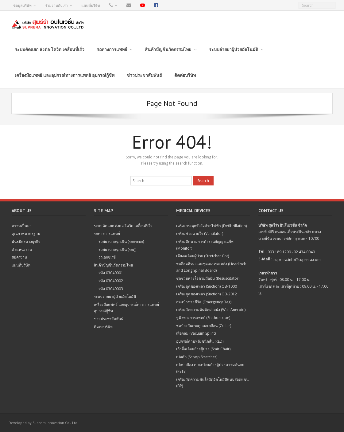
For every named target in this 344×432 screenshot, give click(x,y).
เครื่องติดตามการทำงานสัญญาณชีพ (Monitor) (205, 245)
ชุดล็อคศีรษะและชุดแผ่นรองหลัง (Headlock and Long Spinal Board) (211, 267)
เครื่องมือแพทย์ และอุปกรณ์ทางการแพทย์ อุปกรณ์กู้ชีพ (126, 308)
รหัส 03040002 (111, 280)
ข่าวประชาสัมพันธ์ (108, 318)
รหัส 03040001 (111, 272)
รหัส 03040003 (111, 288)
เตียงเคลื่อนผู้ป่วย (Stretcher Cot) (202, 256)
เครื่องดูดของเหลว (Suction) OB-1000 (206, 286)
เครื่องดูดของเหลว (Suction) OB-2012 (206, 294)
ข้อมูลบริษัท (22, 5)
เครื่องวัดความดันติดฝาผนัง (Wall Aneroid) (210, 309)
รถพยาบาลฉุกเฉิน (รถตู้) (117, 249)
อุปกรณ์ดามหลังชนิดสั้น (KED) (199, 341)
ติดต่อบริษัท (103, 326)
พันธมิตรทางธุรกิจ (26, 241)
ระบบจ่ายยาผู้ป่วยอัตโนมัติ (115, 296)
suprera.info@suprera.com (297, 259)
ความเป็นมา (22, 225)
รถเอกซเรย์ (107, 257)
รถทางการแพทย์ (107, 233)
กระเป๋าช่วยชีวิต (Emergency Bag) (203, 302)
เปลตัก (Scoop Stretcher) (196, 357)
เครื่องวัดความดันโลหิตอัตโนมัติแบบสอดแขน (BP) (212, 383)
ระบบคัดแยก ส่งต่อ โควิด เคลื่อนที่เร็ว (123, 225)
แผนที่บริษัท (90, 5)
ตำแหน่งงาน (22, 249)
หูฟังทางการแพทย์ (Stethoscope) (203, 317)
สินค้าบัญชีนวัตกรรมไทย (113, 265)
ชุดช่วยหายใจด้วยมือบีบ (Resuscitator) (207, 278)
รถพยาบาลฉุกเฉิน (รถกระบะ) (121, 241)
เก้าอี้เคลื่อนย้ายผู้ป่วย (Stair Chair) (203, 349)
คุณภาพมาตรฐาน (26, 233)
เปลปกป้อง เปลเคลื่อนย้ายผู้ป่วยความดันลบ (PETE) (210, 368)
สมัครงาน (19, 257)
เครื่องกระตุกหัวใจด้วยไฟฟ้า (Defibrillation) (211, 225)
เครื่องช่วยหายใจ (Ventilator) (199, 233)
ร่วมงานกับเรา (56, 5)
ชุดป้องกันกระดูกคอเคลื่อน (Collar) (203, 325)
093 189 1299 (279, 252)
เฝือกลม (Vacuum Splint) (196, 333)
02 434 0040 (304, 252)
